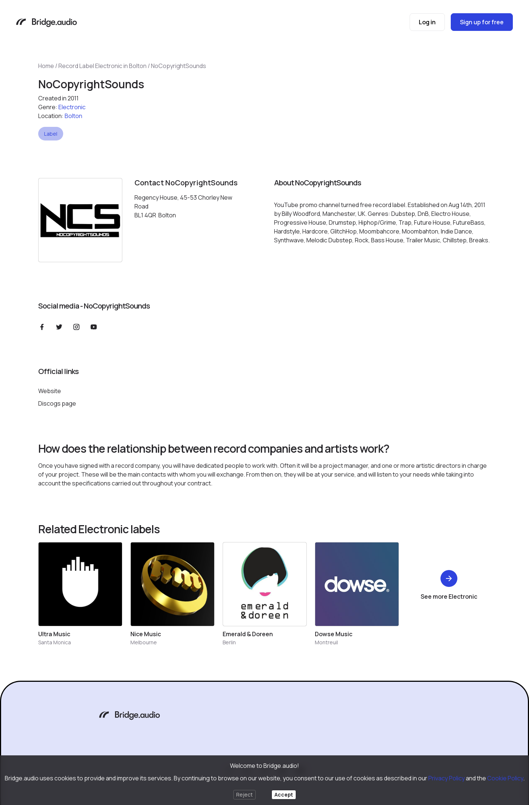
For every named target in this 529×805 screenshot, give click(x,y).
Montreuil (326, 642)
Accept (283, 794)
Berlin (229, 642)
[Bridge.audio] (46, 23)
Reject (244, 794)
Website (49, 391)
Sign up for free (482, 22)
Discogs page (57, 403)
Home (46, 66)
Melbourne (143, 642)
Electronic (72, 107)
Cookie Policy (505, 778)
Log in (427, 22)
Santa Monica (54, 642)
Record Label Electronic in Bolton (102, 66)
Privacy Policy (446, 778)
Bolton (73, 116)
